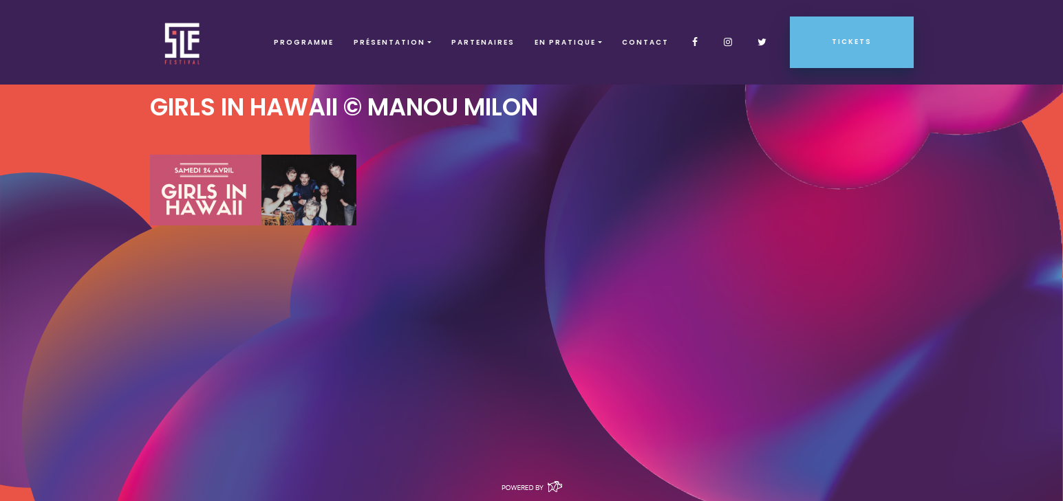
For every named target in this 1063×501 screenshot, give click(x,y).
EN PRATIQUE (565, 42)
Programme (304, 42)
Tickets (852, 41)
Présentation (389, 42)
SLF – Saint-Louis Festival (182, 42)
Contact (645, 42)
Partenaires (483, 42)
